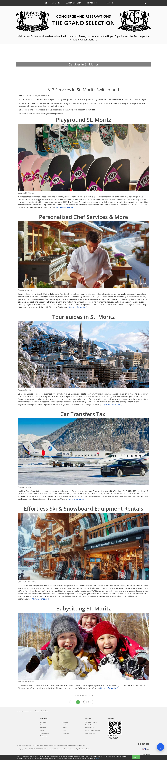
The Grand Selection (91, 722)
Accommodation (74, 3)
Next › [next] (94, 702)
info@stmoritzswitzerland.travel (76, 745)
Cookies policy (74, 749)
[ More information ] (64, 207)
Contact (88, 749)
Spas (64, 730)
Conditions (82, 749)
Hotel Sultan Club (90, 733)
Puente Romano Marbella (92, 730)
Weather (42, 725)
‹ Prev (72, 702)
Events (65, 727)
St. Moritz (57, 3)
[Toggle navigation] (146, 3)
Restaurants (43, 736)
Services (65, 725)
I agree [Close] (135, 757)
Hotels (42, 730)
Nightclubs (66, 733)
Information (43, 722)
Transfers (109, 3)
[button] (27, 157)
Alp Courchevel (89, 727)
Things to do (94, 3)
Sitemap (66, 749)
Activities (65, 722)
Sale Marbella (89, 725)
